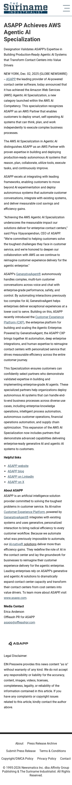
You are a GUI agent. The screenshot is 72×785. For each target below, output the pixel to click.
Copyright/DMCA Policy (17, 758)
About (19, 743)
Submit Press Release (21, 751)
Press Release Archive (42, 743)
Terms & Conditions (52, 751)
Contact (65, 758)
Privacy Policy (46, 758)
